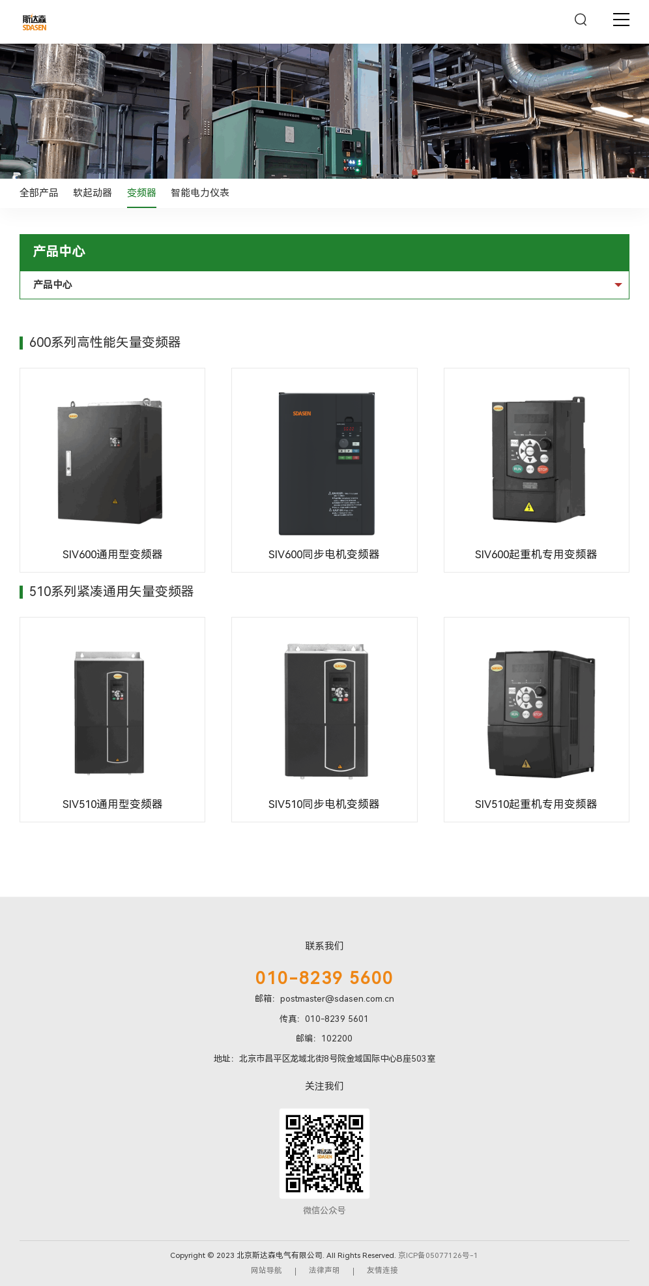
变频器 (141, 193)
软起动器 (92, 193)
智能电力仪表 (200, 193)
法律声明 (324, 1270)
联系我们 (324, 946)
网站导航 (266, 1270)
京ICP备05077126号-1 (438, 1255)
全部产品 (39, 193)
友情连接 (382, 1270)
